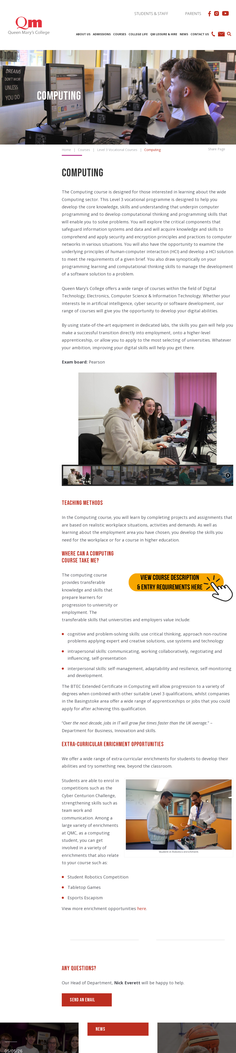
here (141, 908)
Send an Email (82, 1000)
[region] (147, 429)
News (100, 1029)
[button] (69, 418)
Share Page (216, 149)
